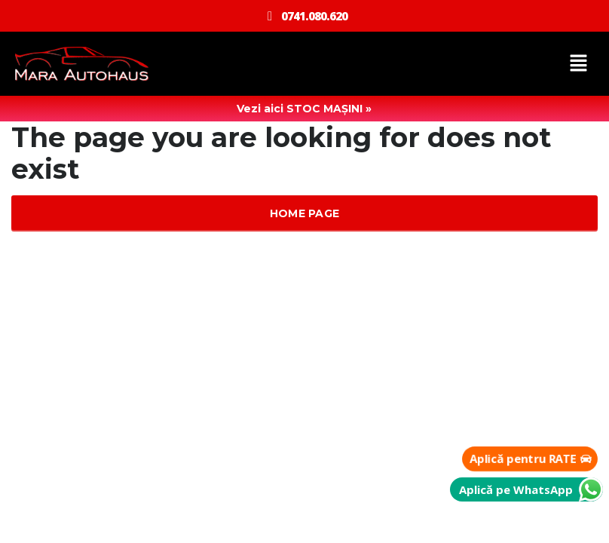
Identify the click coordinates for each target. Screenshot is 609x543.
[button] (579, 64)
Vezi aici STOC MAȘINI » (304, 108)
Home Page (305, 213)
